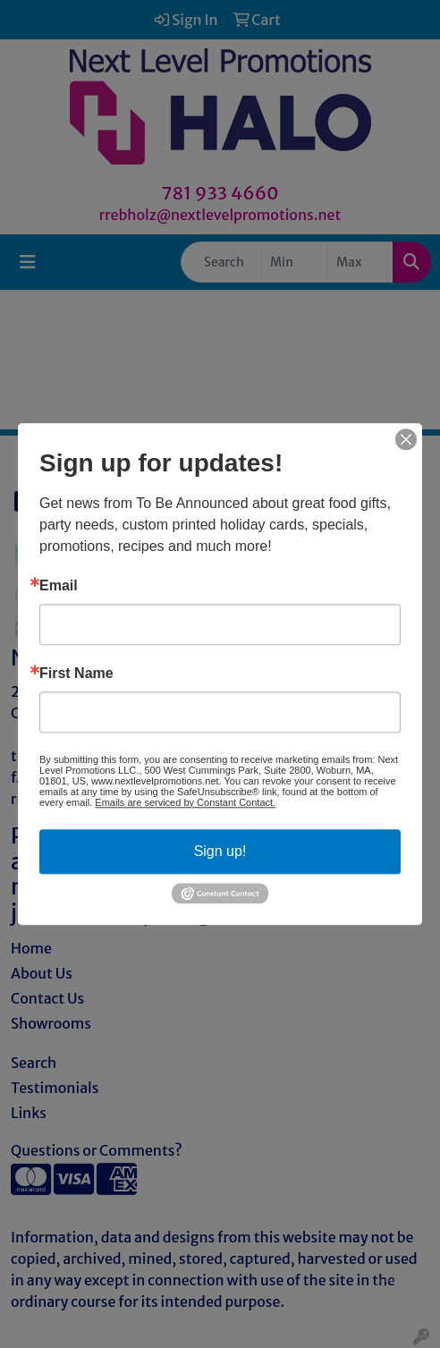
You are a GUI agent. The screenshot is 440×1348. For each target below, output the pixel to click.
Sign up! (220, 851)
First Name (76, 673)
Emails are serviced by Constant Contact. (185, 802)
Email (58, 586)
